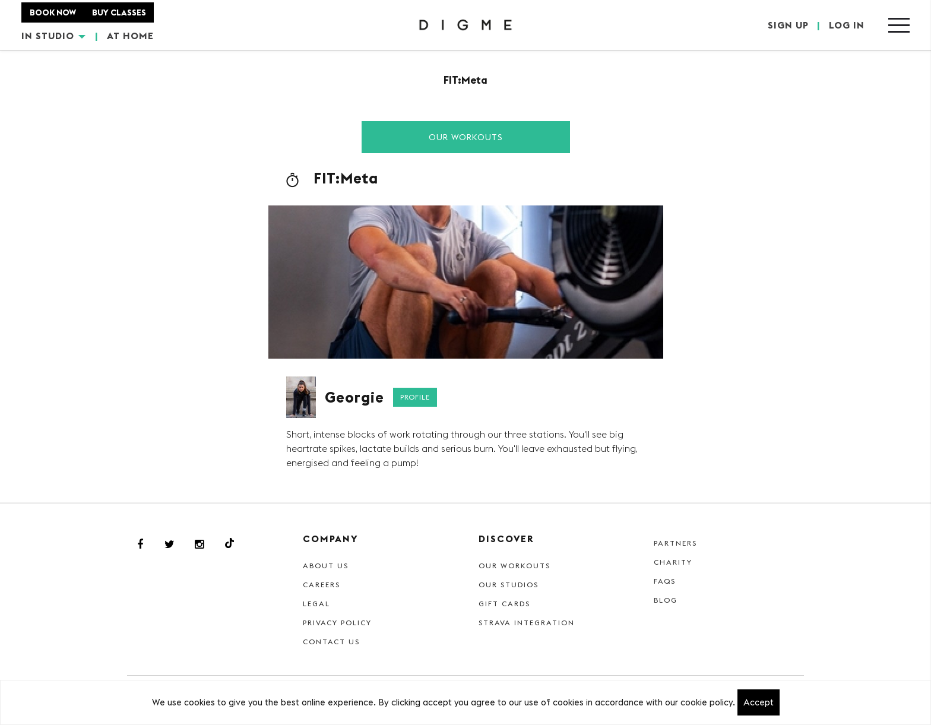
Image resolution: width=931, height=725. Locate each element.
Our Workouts (466, 137)
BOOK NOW (53, 12)
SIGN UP (788, 25)
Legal (316, 603)
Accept (758, 702)
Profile (415, 396)
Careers (321, 584)
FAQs (665, 581)
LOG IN (846, 25)
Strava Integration (527, 622)
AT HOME (130, 36)
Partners (675, 543)
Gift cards (504, 603)
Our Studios (509, 584)
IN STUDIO (53, 36)
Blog (665, 600)
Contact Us (331, 641)
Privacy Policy (337, 622)
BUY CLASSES (119, 12)
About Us (326, 565)
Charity (673, 562)
